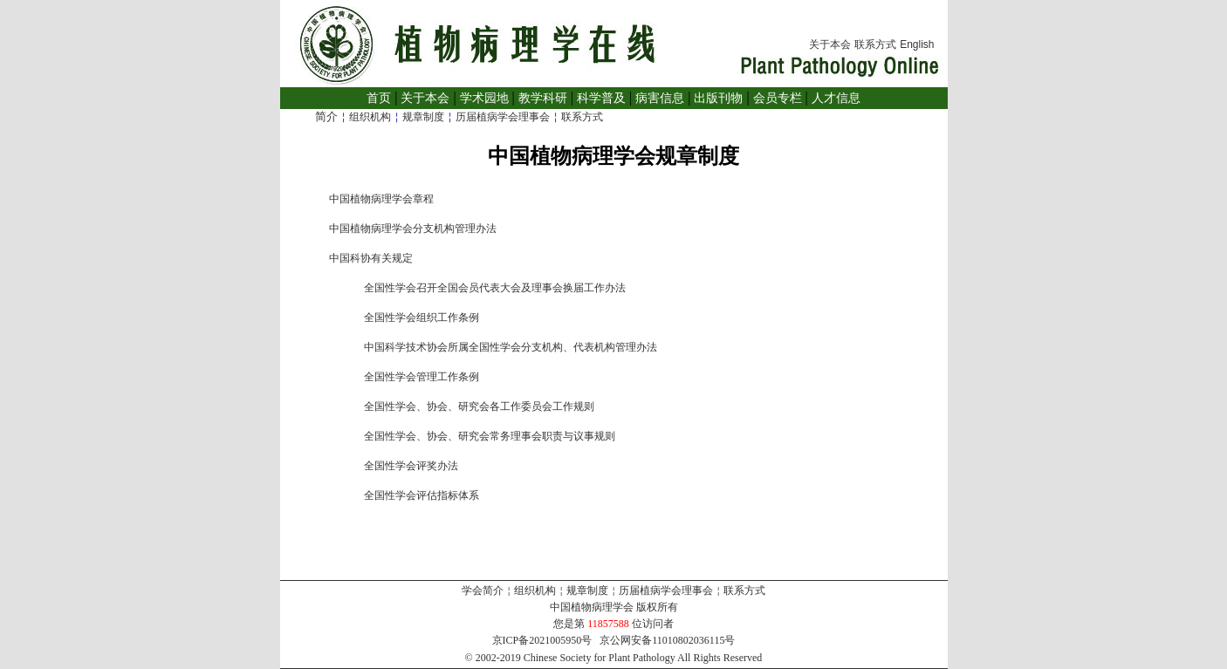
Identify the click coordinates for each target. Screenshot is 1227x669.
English (917, 44)
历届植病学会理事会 (503, 117)
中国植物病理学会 (592, 607)
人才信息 (836, 98)
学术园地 (484, 98)
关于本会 (830, 44)
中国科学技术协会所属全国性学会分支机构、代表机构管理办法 (510, 347)
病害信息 (659, 98)
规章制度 (423, 117)
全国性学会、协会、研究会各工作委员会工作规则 (479, 406)
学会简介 (483, 590)
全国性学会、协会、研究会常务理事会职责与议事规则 (489, 436)
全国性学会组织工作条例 (421, 317)
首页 (379, 98)
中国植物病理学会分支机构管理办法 (413, 228)
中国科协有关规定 (371, 258)
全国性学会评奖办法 (411, 466)
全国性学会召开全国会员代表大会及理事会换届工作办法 (495, 288)
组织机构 (370, 117)
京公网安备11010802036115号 (667, 640)
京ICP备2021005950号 (542, 640)
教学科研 (542, 98)
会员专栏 (777, 98)
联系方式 (875, 44)
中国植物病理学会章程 (381, 199)
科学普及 (601, 98)
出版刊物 (718, 98)
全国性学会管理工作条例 (421, 377)
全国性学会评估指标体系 (421, 495)
